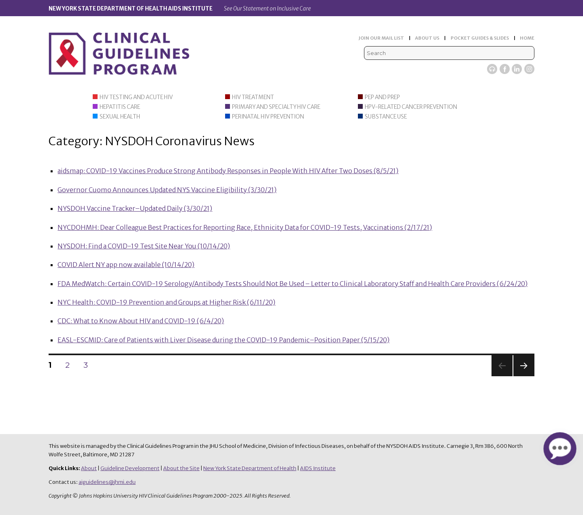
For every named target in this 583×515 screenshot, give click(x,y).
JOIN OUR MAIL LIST (381, 38)
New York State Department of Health (249, 468)
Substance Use (386, 116)
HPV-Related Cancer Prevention (411, 107)
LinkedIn (517, 69)
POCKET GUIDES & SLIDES (480, 38)
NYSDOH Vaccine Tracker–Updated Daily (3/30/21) (134, 208)
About (89, 468)
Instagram (529, 69)
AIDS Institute (318, 468)
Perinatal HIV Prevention (268, 116)
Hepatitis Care (120, 107)
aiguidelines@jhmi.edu (107, 482)
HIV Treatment (253, 97)
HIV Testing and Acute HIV (136, 97)
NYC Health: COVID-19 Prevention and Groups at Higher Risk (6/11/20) (166, 302)
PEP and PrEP (382, 97)
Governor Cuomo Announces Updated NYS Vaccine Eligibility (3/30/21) (167, 190)
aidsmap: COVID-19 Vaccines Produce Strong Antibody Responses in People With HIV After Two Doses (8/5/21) (227, 171)
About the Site (181, 468)
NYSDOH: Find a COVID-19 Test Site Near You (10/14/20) (143, 246)
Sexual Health (120, 116)
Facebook (505, 69)
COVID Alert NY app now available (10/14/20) (125, 265)
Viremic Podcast (492, 69)
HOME (527, 38)
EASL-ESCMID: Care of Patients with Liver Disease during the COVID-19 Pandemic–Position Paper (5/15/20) (223, 340)
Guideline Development (130, 468)
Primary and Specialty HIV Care (276, 107)
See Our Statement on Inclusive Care (267, 8)
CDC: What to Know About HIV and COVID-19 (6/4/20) (140, 321)
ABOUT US (427, 38)
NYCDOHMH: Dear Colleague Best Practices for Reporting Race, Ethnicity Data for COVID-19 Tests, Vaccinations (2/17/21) (244, 227)
